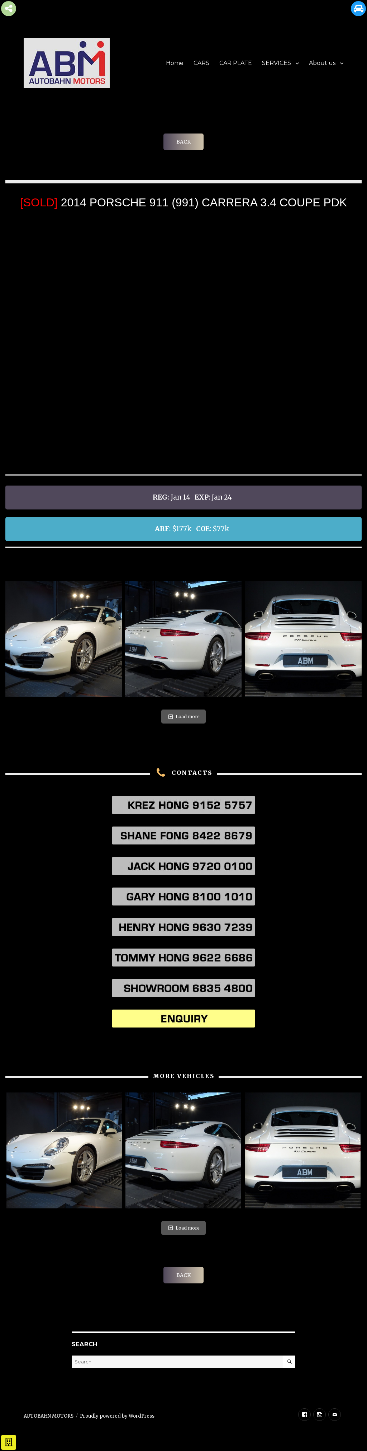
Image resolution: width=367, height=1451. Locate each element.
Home (175, 63)
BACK (183, 142)
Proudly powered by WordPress (117, 1416)
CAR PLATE (235, 63)
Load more (183, 716)
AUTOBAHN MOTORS (48, 1416)
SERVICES (276, 63)
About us (322, 63)
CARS (201, 63)
